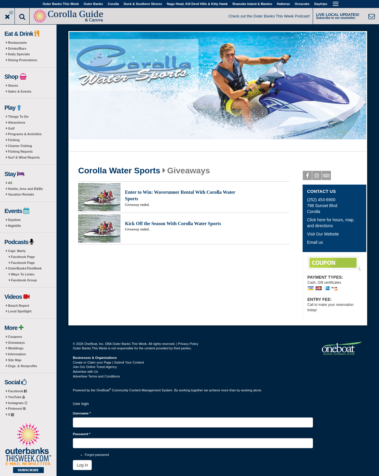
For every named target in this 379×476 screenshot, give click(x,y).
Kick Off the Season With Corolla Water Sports (173, 223)
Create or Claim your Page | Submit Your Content (108, 362)
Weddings (15, 348)
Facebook (17, 391)
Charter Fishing (20, 146)
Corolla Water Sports (119, 170)
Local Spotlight (19, 311)
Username (82, 413)
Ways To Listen (22, 274)
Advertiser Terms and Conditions (96, 376)
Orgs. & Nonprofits (22, 366)
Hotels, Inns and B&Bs (25, 189)
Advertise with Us (85, 371)
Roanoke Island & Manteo (252, 4)
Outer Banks (93, 4)
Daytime (14, 220)
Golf (11, 128)
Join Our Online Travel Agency (95, 367)
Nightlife (14, 225)
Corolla (113, 4)
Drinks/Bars (17, 48)
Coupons (15, 336)
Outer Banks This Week (61, 4)
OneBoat (104, 390)
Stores (13, 85)
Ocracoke (302, 4)
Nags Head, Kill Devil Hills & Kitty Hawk (197, 4)
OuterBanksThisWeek (25, 268)
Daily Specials (19, 54)
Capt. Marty (17, 251)
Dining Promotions (22, 60)
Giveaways (16, 342)
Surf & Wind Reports (24, 157)
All (10, 183)
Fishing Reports (20, 151)
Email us (315, 242)
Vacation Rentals (21, 194)
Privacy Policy (188, 344)
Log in (82, 465)
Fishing (14, 140)
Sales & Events (19, 91)
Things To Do (18, 116)
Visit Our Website (323, 234)
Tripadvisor (326, 176)
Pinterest (16, 408)
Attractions (16, 122)
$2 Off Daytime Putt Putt (334, 263)
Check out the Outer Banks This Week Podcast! (269, 16)
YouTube (16, 397)
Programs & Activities (25, 134)
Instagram (17, 403)
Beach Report (18, 305)
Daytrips (320, 4)
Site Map (14, 360)
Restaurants (17, 42)
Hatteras (283, 4)
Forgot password (97, 454)
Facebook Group (24, 280)
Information (17, 354)
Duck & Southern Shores (143, 4)
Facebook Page (23, 257)
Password (81, 434)
